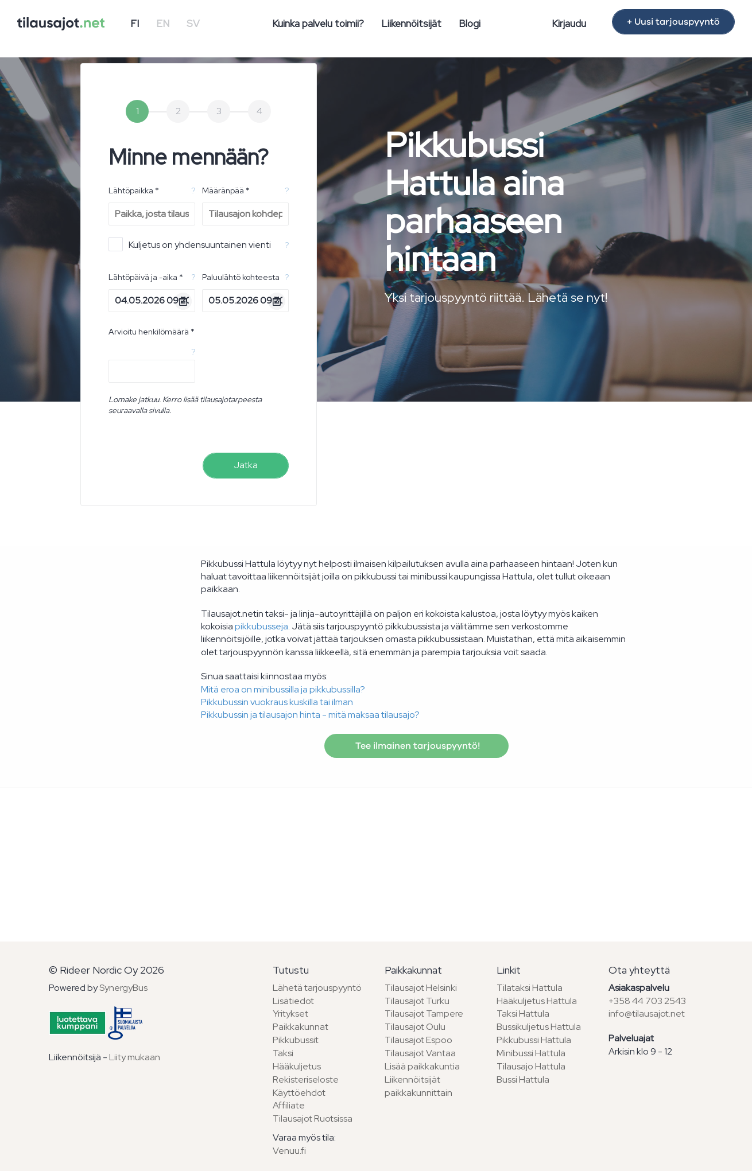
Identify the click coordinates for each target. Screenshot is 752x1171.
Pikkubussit (296, 1040)
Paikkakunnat (300, 1027)
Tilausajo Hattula (531, 1066)
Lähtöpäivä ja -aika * (145, 277)
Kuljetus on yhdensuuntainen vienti (189, 244)
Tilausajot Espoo (418, 1040)
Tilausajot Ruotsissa (312, 1118)
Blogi (469, 23)
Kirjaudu (569, 23)
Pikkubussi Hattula (534, 1040)
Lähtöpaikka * (133, 190)
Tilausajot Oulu (415, 1027)
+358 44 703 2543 (647, 1001)
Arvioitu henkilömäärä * (151, 331)
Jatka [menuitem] (246, 465)
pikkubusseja (261, 626)
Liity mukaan (134, 1057)
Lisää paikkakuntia (422, 1066)
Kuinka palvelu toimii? (318, 23)
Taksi (283, 1053)
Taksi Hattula (523, 1013)
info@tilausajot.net (646, 1013)
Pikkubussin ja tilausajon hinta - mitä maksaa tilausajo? (310, 715)
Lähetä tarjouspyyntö (317, 988)
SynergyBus (123, 988)
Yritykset (290, 1013)
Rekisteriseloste (306, 1079)
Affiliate (289, 1105)
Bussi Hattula (523, 1079)
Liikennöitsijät (411, 23)
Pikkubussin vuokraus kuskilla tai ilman (277, 702)
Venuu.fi (289, 1151)
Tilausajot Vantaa (420, 1053)
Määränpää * (226, 190)
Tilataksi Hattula (530, 988)
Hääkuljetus (297, 1066)
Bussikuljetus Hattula (539, 1027)
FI (134, 23)
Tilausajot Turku (417, 1001)
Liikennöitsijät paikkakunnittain (418, 1086)
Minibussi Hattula (531, 1053)
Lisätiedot (293, 1001)
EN (162, 23)
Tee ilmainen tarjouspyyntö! (416, 746)
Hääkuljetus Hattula (537, 1001)
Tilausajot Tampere (424, 1013)
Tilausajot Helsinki (421, 988)
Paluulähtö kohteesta (241, 277)
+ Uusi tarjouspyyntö (673, 21)
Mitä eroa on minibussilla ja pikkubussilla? (283, 689)
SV (193, 23)
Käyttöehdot (299, 1093)
